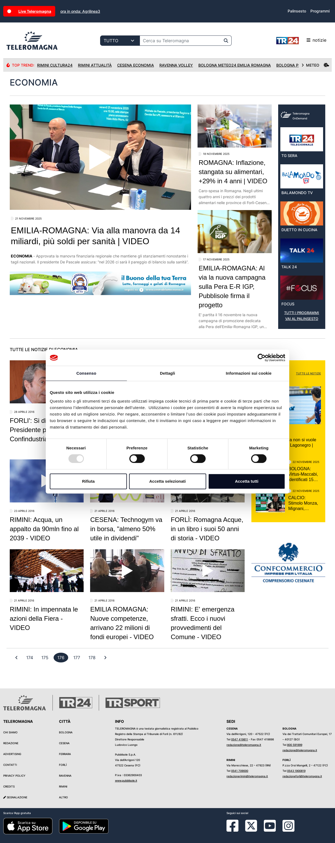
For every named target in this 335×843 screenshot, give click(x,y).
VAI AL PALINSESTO (301, 319)
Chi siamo (10, 732)
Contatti (10, 764)
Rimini (63, 786)
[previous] (29, 657)
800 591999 (294, 744)
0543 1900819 (296, 770)
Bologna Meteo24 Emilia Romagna (234, 65)
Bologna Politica (295, 65)
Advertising (12, 754)
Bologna (66, 732)
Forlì (63, 764)
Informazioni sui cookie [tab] (249, 373)
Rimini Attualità (95, 65)
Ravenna (65, 775)
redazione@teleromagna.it (243, 744)
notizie (301, 40)
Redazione (10, 743)
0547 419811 (239, 739)
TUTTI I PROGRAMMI (301, 313)
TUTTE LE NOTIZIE (308, 373)
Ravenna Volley (176, 65)
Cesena (64, 743)
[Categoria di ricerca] (120, 40)
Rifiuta (88, 481)
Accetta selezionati (167, 481)
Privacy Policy (14, 775)
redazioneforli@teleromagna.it (302, 776)
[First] (16, 657)
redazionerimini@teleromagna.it (247, 776)
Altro (63, 797)
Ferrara (65, 754)
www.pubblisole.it (126, 780)
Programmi (320, 11)
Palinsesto (297, 11)
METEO (315, 65)
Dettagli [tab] (167, 373)
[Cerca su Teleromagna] (180, 40)
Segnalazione (15, 797)
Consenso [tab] (86, 373)
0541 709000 (239, 770)
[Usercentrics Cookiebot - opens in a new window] (261, 358)
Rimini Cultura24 (55, 65)
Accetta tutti (246, 481)
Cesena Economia (135, 65)
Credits (9, 786)
